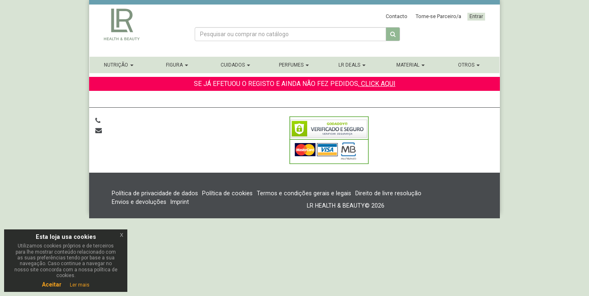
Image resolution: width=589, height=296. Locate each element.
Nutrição (118, 65)
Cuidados (235, 65)
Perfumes (294, 65)
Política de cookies (227, 193)
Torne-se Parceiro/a (438, 16)
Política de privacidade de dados (155, 193)
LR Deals (352, 65)
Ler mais (80, 285)
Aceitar (52, 284)
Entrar (476, 16)
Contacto (396, 16)
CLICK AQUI (377, 84)
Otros (469, 65)
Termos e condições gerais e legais (304, 193)
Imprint (179, 202)
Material (410, 65)
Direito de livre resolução (388, 193)
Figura (177, 65)
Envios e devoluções (139, 202)
